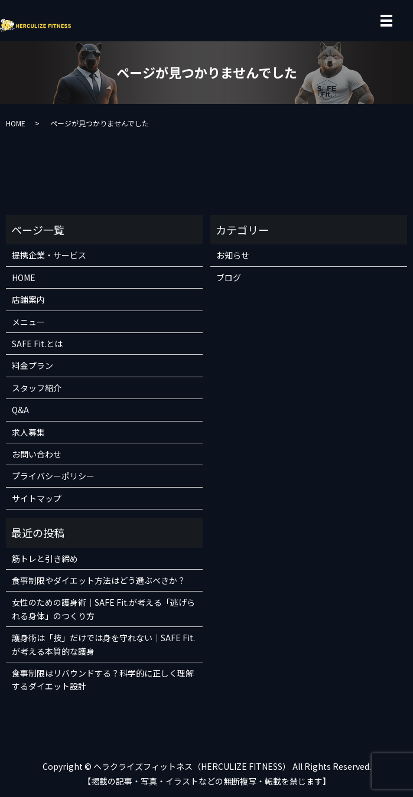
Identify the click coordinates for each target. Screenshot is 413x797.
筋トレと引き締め (45, 558)
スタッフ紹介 (36, 388)
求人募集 (28, 432)
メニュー (28, 322)
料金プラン (32, 365)
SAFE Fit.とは (37, 343)
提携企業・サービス (49, 255)
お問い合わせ (36, 454)
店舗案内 (28, 299)
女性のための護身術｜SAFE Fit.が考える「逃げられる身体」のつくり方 (103, 608)
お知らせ (232, 255)
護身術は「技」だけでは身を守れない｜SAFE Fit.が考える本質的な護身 (103, 644)
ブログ (228, 277)
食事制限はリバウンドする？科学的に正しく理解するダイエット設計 (103, 679)
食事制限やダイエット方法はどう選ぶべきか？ (99, 580)
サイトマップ (36, 498)
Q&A (20, 410)
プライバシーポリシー (53, 476)
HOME (15, 123)
